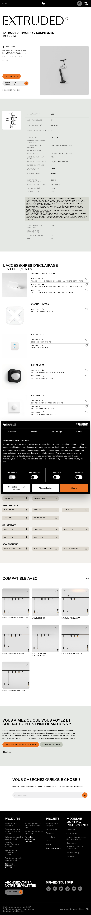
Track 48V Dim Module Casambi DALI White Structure (57, 281)
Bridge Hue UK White (41, 348)
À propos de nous (68, 909)
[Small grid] (87, 578)
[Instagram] (48, 888)
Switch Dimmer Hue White (43, 414)
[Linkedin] (61, 888)
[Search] (79, 3)
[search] (84, 795)
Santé (49, 844)
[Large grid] (83, 578)
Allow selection (45, 488)
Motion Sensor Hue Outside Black (47, 372)
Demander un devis (51, 744)
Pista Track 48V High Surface (15, 617)
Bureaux (50, 833)
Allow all (74, 488)
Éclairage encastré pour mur (34, 832)
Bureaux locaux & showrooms (75, 848)
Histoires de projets (52, 824)
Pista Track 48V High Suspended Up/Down (71, 618)
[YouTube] (73, 888)
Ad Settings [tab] (57, 432)
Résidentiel (51, 829)
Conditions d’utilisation (13, 911)
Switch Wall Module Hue (43, 409)
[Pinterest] (80, 888)
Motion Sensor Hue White (43, 378)
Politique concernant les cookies (18, 909)
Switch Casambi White (42, 311)
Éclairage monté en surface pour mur (33, 825)
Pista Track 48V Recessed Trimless (40, 654)
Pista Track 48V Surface (72, 654)
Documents (72, 843)
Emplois (70, 856)
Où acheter (7, 752)
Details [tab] (34, 432)
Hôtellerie (50, 837)
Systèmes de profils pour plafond (11, 852)
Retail (49, 841)
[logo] (43, 3)
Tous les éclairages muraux (30, 839)
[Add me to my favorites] (66, 18)
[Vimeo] (67, 888)
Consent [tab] (12, 432)
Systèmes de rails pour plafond (13, 859)
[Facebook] (54, 888)
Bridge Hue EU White (41, 342)
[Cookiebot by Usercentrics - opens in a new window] (77, 424)
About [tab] (79, 432)
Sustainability (73, 852)
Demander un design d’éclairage (20, 744)
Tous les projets (54, 848)
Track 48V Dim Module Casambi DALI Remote (52, 292)
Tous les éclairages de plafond (11, 866)
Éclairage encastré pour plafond (14, 838)
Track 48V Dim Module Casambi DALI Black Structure (57, 287)
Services (71, 830)
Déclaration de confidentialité (16, 907)
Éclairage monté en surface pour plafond (12, 831)
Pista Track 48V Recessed (13, 654)
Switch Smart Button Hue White (47, 403)
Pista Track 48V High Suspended (39, 618)
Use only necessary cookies (16, 488)
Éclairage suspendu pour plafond (12, 845)
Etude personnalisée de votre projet (76, 838)
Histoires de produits (11, 824)
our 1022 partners (18, 444)
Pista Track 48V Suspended (13, 690)
